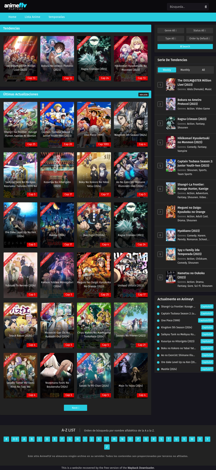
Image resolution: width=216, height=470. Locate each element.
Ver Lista (143, 95)
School (203, 239)
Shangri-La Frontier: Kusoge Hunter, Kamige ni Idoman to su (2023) (195, 189)
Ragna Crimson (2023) (192, 119)
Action (190, 108)
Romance (192, 239)
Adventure (202, 193)
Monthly (185, 69)
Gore (190, 285)
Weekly (167, 69)
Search (185, 46)
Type (170, 38)
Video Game (203, 108)
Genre (171, 30)
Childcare (201, 258)
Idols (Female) (195, 89)
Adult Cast (202, 216)
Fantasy (200, 123)
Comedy (191, 146)
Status (199, 30)
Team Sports (185, 174)
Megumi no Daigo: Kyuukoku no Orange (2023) (191, 212)
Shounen (183, 127)
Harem (201, 235)
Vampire (182, 150)
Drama (181, 220)
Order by (199, 38)
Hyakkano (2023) (189, 231)
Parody (182, 239)
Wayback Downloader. (141, 467)
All (203, 69)
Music (208, 89)
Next (75, 407)
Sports (203, 170)
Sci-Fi (197, 285)
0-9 (15, 439)
